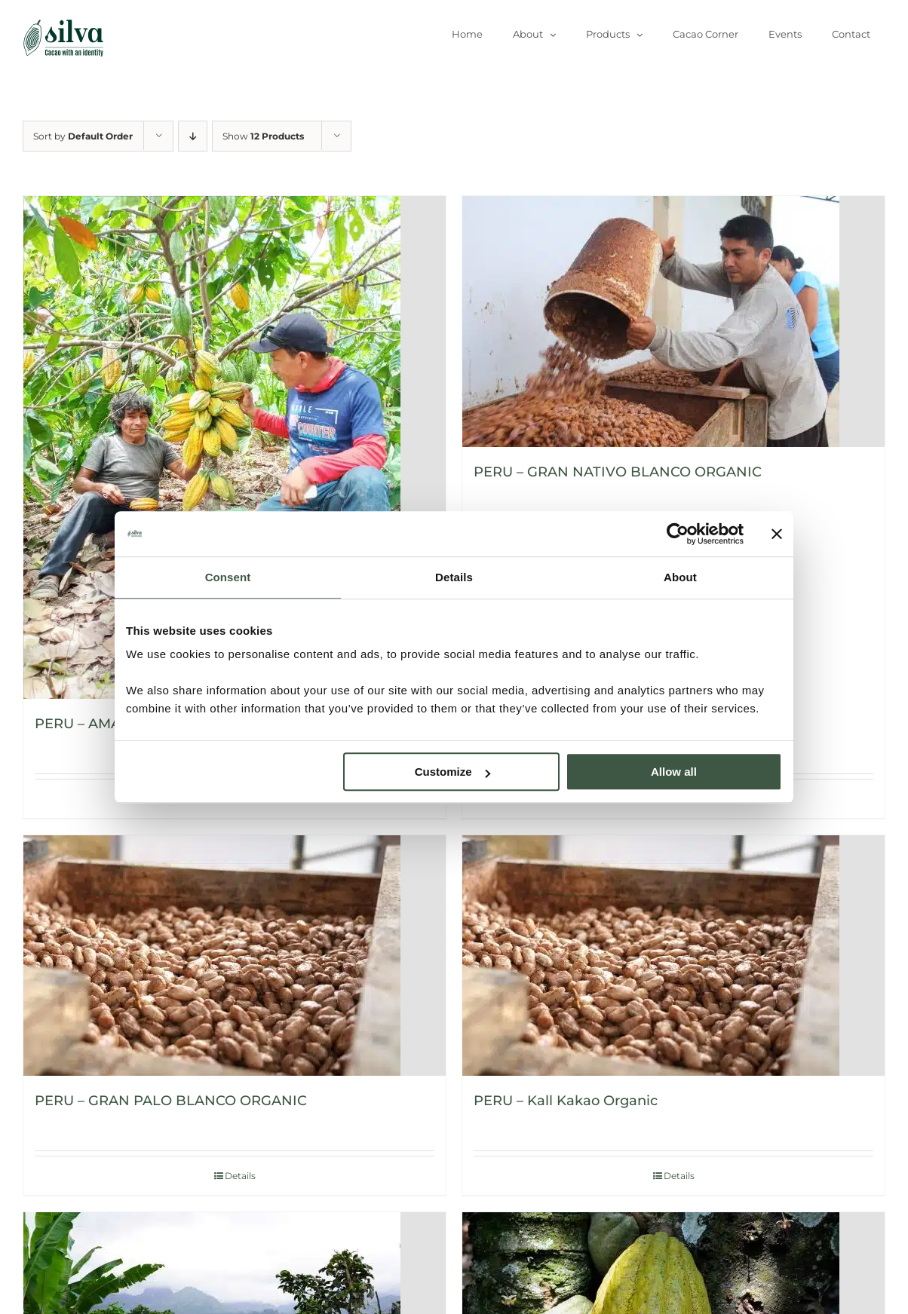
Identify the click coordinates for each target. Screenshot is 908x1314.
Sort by (83, 136)
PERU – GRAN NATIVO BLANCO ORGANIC (618, 472)
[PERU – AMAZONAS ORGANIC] (234, 447)
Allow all (674, 771)
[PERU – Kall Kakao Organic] (673, 955)
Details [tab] (454, 577)
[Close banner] (776, 533)
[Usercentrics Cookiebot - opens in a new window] (678, 533)
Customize (452, 771)
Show (263, 136)
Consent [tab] (228, 577)
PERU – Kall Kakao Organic (566, 1100)
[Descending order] (192, 136)
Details (679, 1175)
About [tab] (680, 577)
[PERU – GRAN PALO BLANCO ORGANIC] (234, 955)
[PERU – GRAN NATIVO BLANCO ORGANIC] (673, 321)
